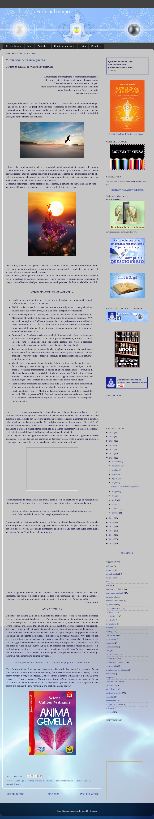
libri (108, 650)
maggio (115, 496)
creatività (110, 620)
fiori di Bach (111, 635)
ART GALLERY (113, 395)
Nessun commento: (14, 776)
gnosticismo (111, 639)
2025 (111, 436)
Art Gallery (43, 46)
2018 (111, 522)
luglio (114, 482)
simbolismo (111, 689)
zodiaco (109, 712)
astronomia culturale (115, 589)
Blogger (93, 811)
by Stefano (110, 612)
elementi (109, 627)
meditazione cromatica (116, 662)
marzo (115, 504)
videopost (110, 708)
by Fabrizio (111, 604)
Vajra (29, 46)
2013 (111, 543)
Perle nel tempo (13, 46)
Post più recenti (15, 793)
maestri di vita (112, 654)
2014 (111, 539)
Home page (52, 793)
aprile (114, 500)
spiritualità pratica (13, 784)
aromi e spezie (112, 578)
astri (108, 585)
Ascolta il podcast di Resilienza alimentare (127, 134)
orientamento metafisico (64, 781)
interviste (110, 643)
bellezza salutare (113, 597)
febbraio (116, 508)
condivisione (111, 616)
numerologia (111, 666)
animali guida (20, 781)
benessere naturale (114, 600)
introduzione (111, 647)
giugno (115, 491)
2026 (111, 432)
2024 (111, 441)
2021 (111, 453)
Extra (83, 46)
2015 (111, 535)
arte (107, 581)
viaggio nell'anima (114, 704)
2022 (111, 449)
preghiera (110, 677)
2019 (111, 518)
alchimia (109, 566)
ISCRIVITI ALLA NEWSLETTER (127, 190)
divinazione (111, 624)
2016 (111, 531)
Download (96, 46)
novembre (116, 466)
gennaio (115, 513)
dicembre (116, 461)
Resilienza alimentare (64, 46)
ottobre (115, 470)
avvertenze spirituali (115, 593)
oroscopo (110, 673)
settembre (116, 474)
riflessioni (110, 685)
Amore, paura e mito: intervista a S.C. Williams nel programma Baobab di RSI (52, 662)
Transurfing (111, 700)
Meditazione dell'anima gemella (25, 60)
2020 (111, 458)
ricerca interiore (83, 781)
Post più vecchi (89, 793)
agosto (115, 478)
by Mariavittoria (35, 781)
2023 (111, 445)
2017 (111, 526)
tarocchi (109, 697)
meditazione (48, 781)
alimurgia (110, 570)
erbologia (110, 631)
